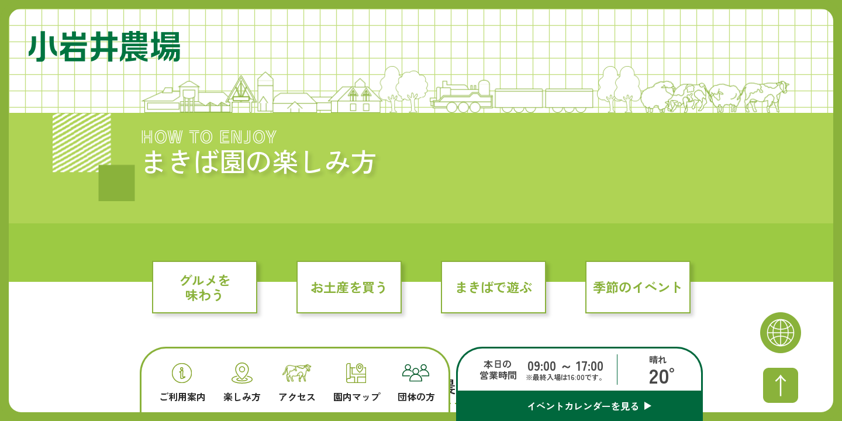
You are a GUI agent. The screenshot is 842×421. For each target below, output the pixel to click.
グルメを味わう (204, 286)
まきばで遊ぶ (493, 286)
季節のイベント (638, 286)
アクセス (297, 383)
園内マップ (356, 382)
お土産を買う (349, 286)
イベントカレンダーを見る (583, 406)
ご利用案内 (182, 382)
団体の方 (416, 383)
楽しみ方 (242, 382)
